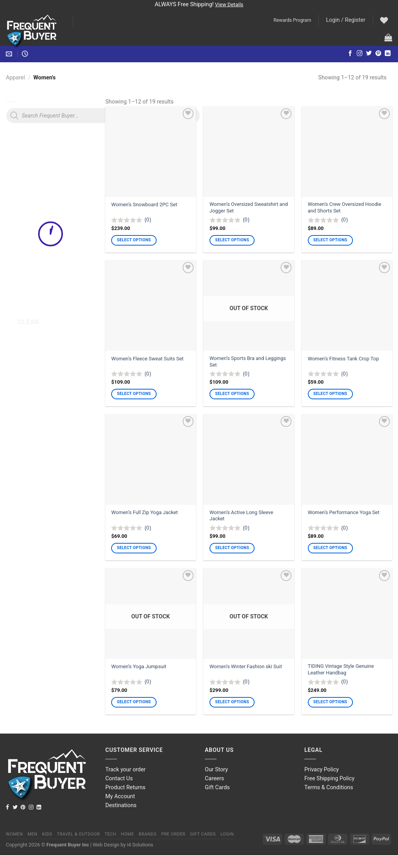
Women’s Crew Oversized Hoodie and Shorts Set (344, 207)
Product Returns (125, 787)
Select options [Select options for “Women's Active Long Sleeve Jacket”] (232, 547)
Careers (214, 778)
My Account (120, 796)
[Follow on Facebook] (350, 54)
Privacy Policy (321, 769)
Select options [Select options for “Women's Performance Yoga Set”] (330, 547)
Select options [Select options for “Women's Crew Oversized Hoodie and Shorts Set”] (330, 239)
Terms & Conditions (328, 787)
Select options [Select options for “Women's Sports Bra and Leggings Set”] (232, 393)
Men (32, 834)
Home (127, 834)
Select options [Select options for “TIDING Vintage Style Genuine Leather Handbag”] (330, 701)
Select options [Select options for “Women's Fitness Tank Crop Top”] (330, 393)
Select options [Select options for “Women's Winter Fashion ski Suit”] (232, 701)
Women (14, 834)
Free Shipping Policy (329, 778)
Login (227, 834)
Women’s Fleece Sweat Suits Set (147, 359)
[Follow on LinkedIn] (388, 54)
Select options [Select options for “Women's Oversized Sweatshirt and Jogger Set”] (232, 239)
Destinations (120, 805)
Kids (47, 834)
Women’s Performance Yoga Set (344, 512)
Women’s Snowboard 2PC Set (144, 204)
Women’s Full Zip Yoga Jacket (144, 512)
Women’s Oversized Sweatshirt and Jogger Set (248, 207)
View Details (229, 4)
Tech (110, 834)
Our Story (216, 769)
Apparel (15, 77)
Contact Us (119, 778)
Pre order (173, 834)
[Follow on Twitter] (369, 54)
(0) (148, 219)
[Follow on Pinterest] (378, 54)
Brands (148, 834)
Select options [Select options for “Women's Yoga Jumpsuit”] (134, 701)
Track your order (125, 769)
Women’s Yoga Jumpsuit (138, 666)
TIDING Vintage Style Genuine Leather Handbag (341, 669)
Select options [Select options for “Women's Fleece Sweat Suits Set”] (134, 393)
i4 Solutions (140, 845)
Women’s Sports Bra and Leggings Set (247, 361)
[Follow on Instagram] (360, 54)
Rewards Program (292, 20)
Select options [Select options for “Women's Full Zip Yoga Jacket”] (134, 547)
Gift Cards (217, 787)
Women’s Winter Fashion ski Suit (245, 666)
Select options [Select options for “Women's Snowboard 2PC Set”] (134, 239)
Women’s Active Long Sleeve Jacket (241, 515)
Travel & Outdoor (78, 834)
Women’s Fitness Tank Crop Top (343, 359)
